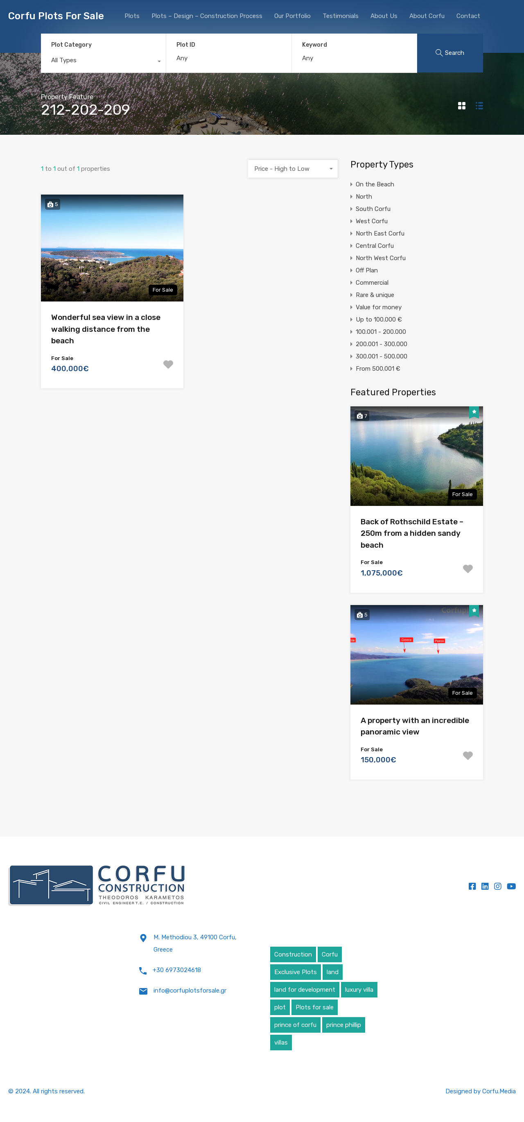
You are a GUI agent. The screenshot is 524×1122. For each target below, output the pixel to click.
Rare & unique (375, 295)
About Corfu (427, 16)
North (364, 196)
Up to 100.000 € (379, 319)
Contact (468, 16)
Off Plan (367, 270)
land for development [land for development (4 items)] (304, 989)
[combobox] (103, 62)
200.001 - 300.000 (381, 344)
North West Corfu (381, 258)
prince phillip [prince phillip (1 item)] (343, 1025)
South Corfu (373, 209)
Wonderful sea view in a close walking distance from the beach (105, 329)
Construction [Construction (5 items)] (293, 954)
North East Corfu (380, 233)
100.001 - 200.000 (381, 331)
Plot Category (71, 44)
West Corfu (372, 221)
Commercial (372, 282)
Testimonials (341, 16)
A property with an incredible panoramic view (415, 726)
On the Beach (375, 184)
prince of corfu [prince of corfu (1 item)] (295, 1025)
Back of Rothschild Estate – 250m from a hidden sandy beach (412, 533)
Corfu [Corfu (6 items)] (330, 954)
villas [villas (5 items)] (281, 1042)
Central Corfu (375, 245)
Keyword (314, 45)
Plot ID (185, 45)
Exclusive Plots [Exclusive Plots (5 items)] (295, 972)
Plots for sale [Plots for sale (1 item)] (315, 1007)
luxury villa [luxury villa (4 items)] (359, 989)
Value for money (379, 307)
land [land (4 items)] (333, 972)
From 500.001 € (378, 368)
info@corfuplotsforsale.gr (190, 990)
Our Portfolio (292, 16)
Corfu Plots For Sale (56, 16)
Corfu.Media (499, 1091)
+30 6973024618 (177, 970)
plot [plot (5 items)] (280, 1007)
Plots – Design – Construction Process (206, 16)
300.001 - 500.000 (381, 356)
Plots (132, 16)
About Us (384, 16)
